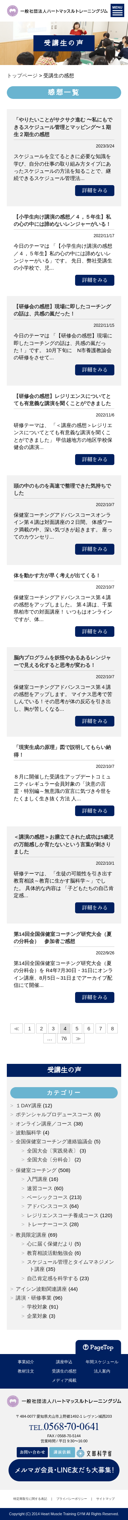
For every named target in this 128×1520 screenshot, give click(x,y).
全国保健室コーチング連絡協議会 (54, 1141)
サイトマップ (105, 1498)
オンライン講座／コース (44, 1123)
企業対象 (37, 1316)
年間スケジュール (102, 1362)
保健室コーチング (36, 1170)
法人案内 (102, 1371)
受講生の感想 (64, 1371)
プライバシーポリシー (71, 1498)
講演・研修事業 (34, 1298)
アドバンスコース (47, 1206)
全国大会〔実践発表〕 (52, 1151)
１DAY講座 (28, 1105)
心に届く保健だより (50, 1244)
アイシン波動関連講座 (41, 1289)
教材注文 (26, 1371)
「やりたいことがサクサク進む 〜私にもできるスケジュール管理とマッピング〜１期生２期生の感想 (63, 127)
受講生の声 (64, 1070)
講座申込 (64, 1362)
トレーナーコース (47, 1224)
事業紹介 (26, 1362)
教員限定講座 (31, 1235)
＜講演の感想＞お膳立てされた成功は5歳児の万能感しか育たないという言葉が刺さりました (64, 844)
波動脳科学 (28, 1132)
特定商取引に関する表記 (30, 1498)
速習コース (40, 1188)
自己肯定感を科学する (52, 1278)
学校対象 (37, 1307)
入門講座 (37, 1179)
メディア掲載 (64, 1380)
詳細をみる (95, 190)
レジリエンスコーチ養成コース (63, 1215)
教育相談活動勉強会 (50, 1253)
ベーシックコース (47, 1197)
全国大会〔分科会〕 (50, 1159)
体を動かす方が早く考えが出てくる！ (57, 575)
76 (64, 1038)
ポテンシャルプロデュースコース (54, 1114)
